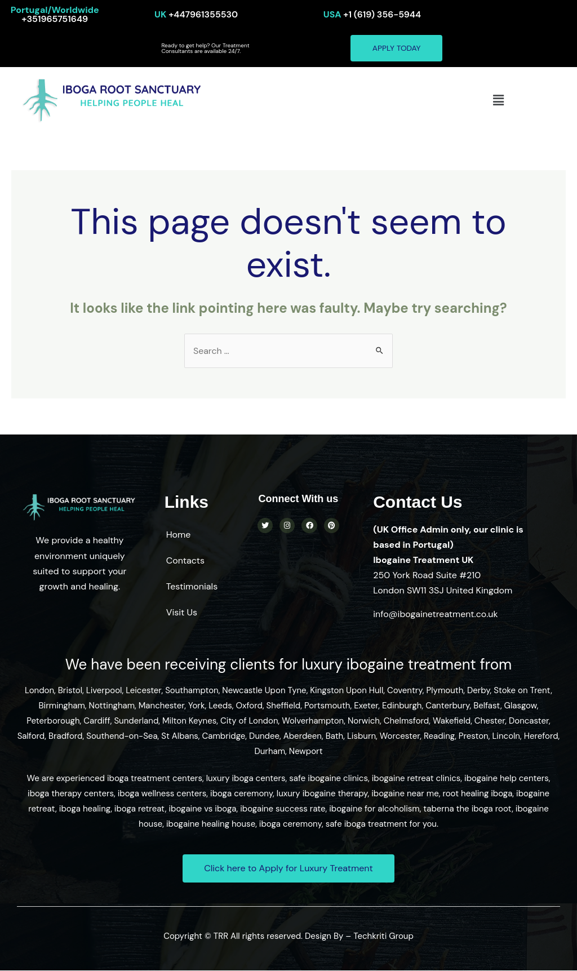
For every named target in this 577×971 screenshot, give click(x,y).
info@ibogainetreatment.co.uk (436, 614)
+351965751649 (55, 14)
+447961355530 (196, 14)
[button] (498, 101)
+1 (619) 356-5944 (372, 14)
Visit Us (181, 613)
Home (178, 535)
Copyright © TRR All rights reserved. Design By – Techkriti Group (288, 936)
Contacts (185, 561)
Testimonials (192, 587)
